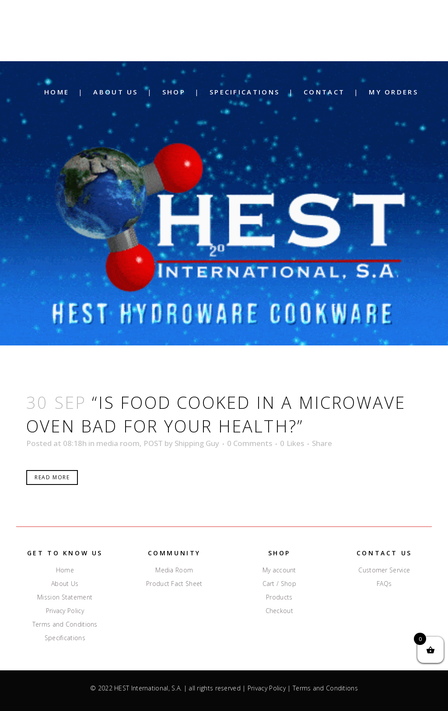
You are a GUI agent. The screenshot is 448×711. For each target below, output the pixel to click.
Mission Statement (64, 597)
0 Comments (249, 443)
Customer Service (384, 570)
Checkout (279, 611)
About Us (64, 584)
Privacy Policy (65, 611)
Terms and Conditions (65, 624)
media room (118, 443)
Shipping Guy (197, 443)
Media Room (174, 570)
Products (279, 597)
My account (279, 570)
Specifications (65, 638)
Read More (52, 477)
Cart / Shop (279, 584)
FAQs (384, 584)
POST (153, 443)
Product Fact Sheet (174, 584)
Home (65, 570)
